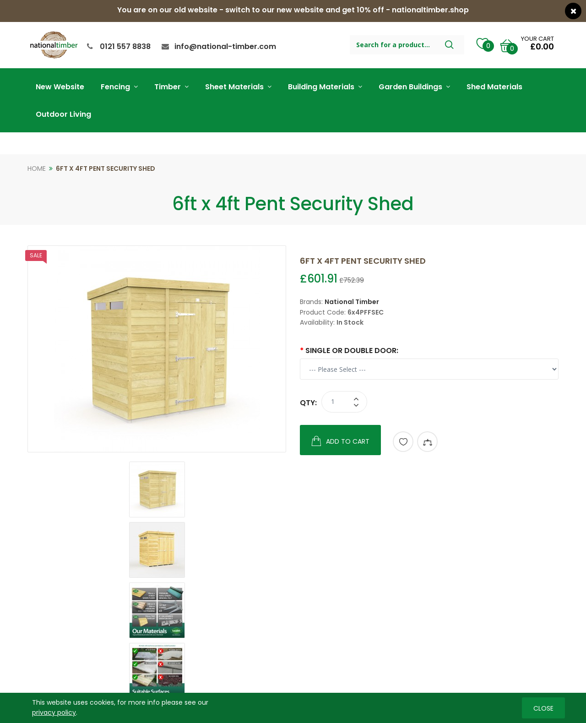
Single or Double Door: (351, 350)
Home (36, 168)
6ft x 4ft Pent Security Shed (105, 168)
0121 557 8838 (125, 46)
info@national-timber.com (225, 46)
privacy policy (54, 712)
